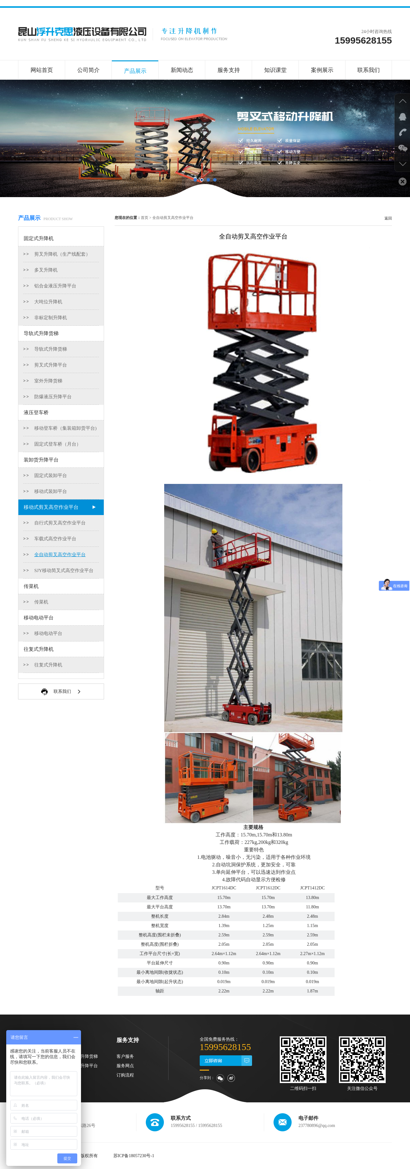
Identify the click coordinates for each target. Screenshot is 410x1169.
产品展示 (135, 71)
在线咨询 (349, 14)
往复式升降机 (39, 649)
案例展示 (322, 70)
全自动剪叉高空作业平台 (172, 217)
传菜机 (31, 586)
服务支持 (228, 70)
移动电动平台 (39, 617)
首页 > (146, 217)
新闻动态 (182, 70)
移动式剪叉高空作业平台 (51, 507)
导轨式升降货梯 (41, 333)
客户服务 (125, 1056)
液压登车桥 (36, 412)
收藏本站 (325, 14)
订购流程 (125, 1075)
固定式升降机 (39, 238)
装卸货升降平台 (41, 459)
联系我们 (372, 14)
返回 (388, 218)
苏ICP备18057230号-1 (133, 1155)
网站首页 (42, 70)
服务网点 (125, 1065)
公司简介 (88, 70)
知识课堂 (275, 70)
